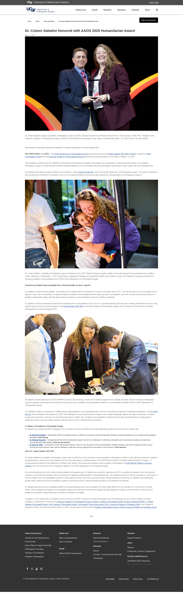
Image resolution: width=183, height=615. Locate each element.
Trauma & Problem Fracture (36, 579)
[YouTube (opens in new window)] (139, 592)
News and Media (49, 21)
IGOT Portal (98, 586)
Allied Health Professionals (70, 567)
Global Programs (134, 538)
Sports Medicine (31, 575)
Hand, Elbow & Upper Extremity (38, 545)
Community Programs (68, 549)
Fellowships (98, 571)
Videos (96, 590)
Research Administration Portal (140, 582)
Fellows (62, 575)
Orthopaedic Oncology (34, 549)
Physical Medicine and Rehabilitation (40, 564)
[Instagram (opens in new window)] (143, 592)
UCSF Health (154, 3)
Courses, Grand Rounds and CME (107, 567)
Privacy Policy (124, 602)
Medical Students (100, 575)
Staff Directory (133, 585)
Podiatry (28, 560)
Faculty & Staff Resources (137, 573)
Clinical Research (100, 542)
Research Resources (102, 549)
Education (121, 10)
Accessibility (110, 602)
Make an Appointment (148, 20)
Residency (97, 578)
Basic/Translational (101, 538)
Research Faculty (100, 545)
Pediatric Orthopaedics (34, 557)
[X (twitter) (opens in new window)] (134, 592)
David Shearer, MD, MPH (73, 306)
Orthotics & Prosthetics (34, 553)
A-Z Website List (153, 602)
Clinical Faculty (65, 545)
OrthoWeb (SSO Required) (138, 578)
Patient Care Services (33, 533)
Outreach (135, 10)
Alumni (96, 563)
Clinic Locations (65, 542)
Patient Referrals (66, 553)
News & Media (133, 560)
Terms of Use (138, 602)
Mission (130, 552)
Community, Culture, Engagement (141, 556)
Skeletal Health (31, 568)
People (95, 10)
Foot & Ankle (30, 542)
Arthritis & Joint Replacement (37, 538)
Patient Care (81, 10)
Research (107, 10)
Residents (63, 582)
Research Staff (65, 578)
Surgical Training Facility (103, 582)
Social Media (132, 567)
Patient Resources (66, 557)
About (147, 10)
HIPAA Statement (62, 602)
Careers (130, 563)
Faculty (62, 571)
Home (29, 21)
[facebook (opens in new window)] (129, 592)
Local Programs (134, 542)
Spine (27, 572)
